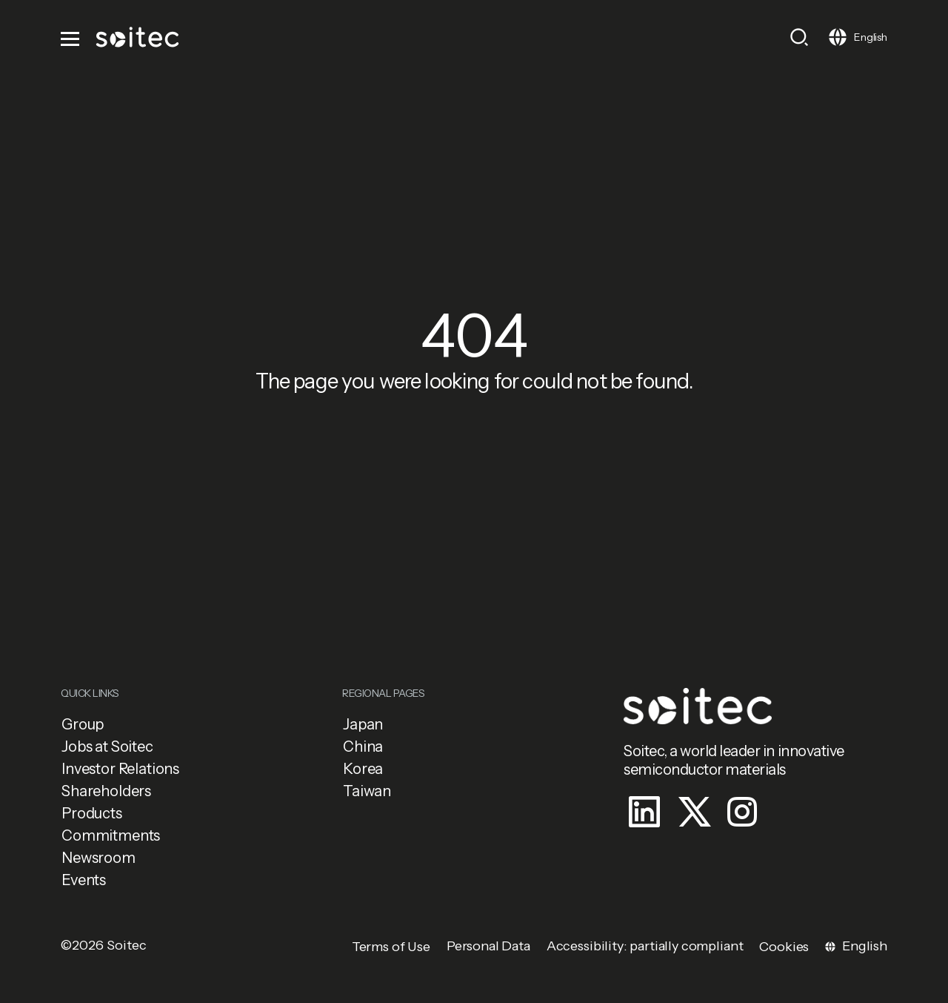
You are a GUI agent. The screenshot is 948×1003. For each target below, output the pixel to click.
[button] (192, 724)
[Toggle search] (799, 37)
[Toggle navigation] (72, 37)
